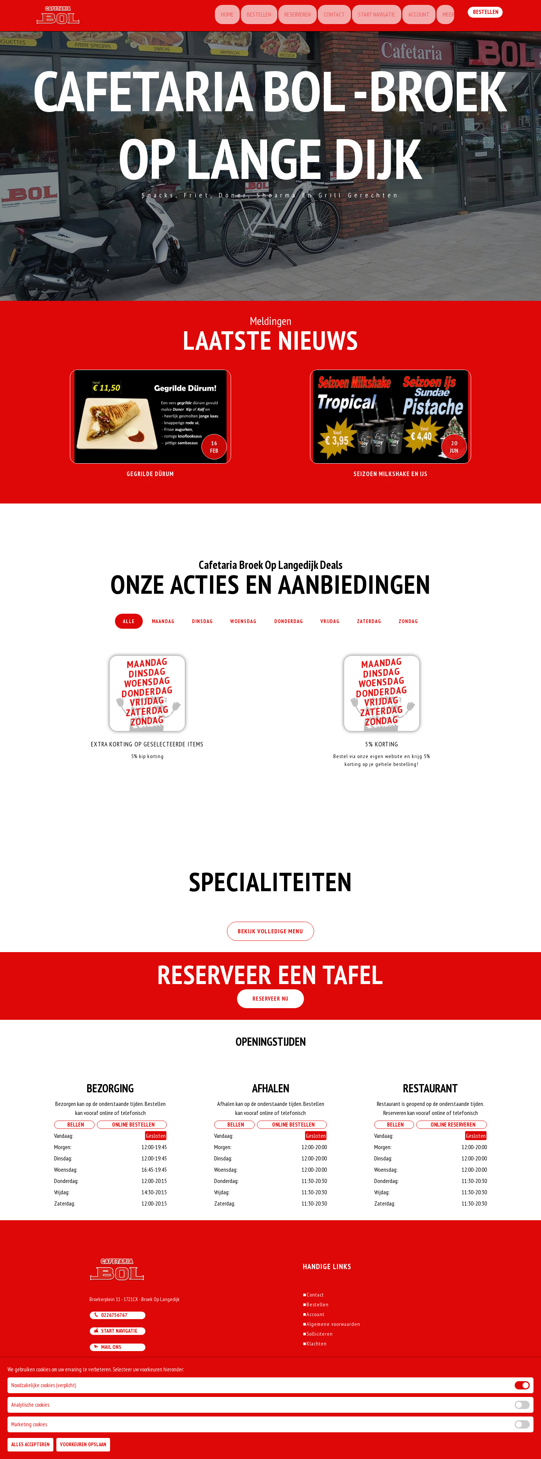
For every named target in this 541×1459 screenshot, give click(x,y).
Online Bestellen (131, 1143)
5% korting (381, 753)
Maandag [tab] (149, 626)
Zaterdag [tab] (383, 626)
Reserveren (287, 17)
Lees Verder (150, 491)
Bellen (74, 1143)
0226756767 (110, 1333)
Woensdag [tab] (240, 626)
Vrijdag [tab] (338, 626)
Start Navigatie (369, 17)
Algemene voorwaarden (331, 1342)
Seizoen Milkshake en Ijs (390, 474)
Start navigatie (116, 1349)
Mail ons (107, 1365)
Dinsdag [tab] (193, 626)
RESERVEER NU (270, 1017)
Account (413, 17)
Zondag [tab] (428, 626)
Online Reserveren (451, 1143)
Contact (325, 17)
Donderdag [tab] (291, 626)
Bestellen (247, 17)
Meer (444, 17)
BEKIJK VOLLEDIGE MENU (270, 948)
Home (214, 17)
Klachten (314, 1362)
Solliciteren (317, 1352)
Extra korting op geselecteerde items (147, 753)
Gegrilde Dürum (150, 474)
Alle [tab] (109, 626)
